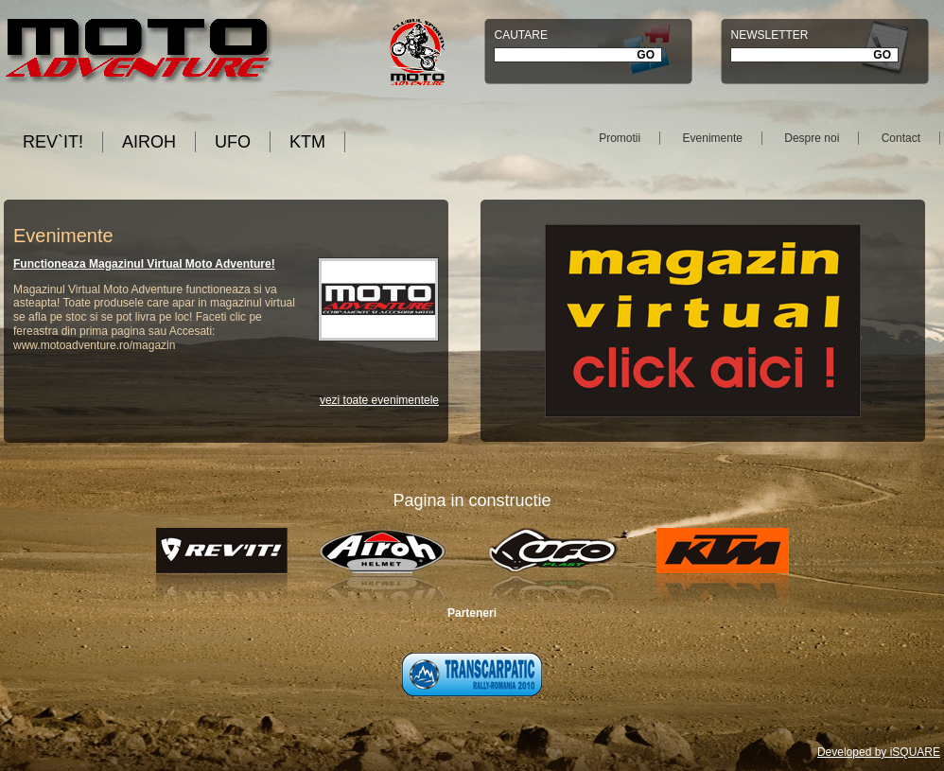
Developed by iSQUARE (878, 752)
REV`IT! (53, 141)
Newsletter (769, 35)
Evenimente (713, 138)
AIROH (149, 141)
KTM (307, 141)
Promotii (619, 138)
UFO (233, 141)
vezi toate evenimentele (379, 400)
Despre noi (811, 138)
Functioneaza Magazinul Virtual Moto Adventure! (144, 264)
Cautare (520, 35)
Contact (901, 138)
